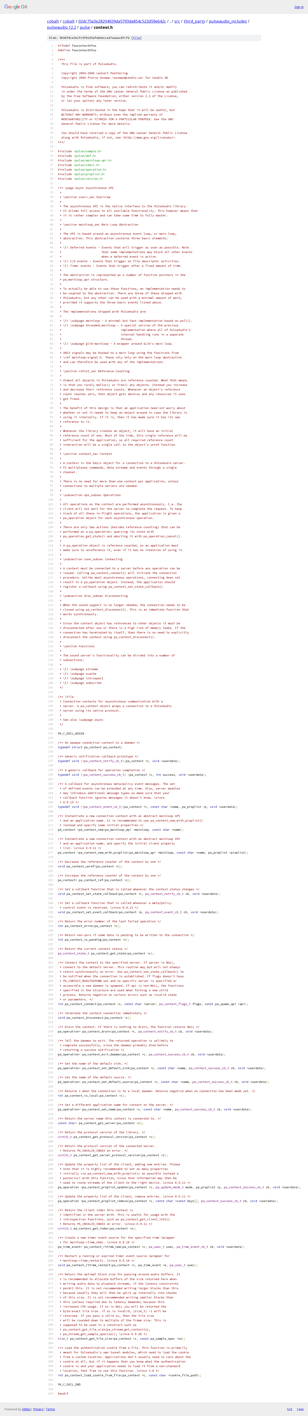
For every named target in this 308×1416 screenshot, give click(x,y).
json (300, 1409)
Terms (50, 1409)
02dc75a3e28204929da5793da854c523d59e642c (122, 21)
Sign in (299, 7)
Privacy (38, 1409)
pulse (85, 27)
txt (289, 1409)
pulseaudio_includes (228, 21)
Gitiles (26, 1409)
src (177, 21)
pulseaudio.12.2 (61, 27)
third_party (194, 21)
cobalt (53, 21)
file (136, 38)
